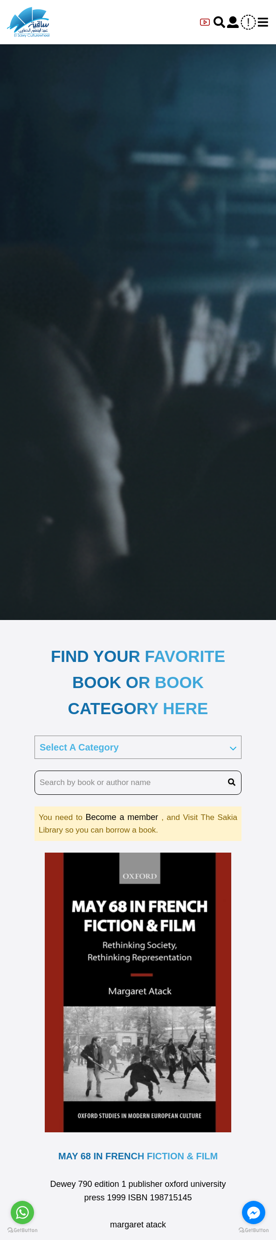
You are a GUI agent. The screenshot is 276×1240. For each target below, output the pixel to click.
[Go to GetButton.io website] (22, 1230)
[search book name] (138, 783)
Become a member (123, 817)
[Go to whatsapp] (22, 1212)
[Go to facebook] (253, 1212)
